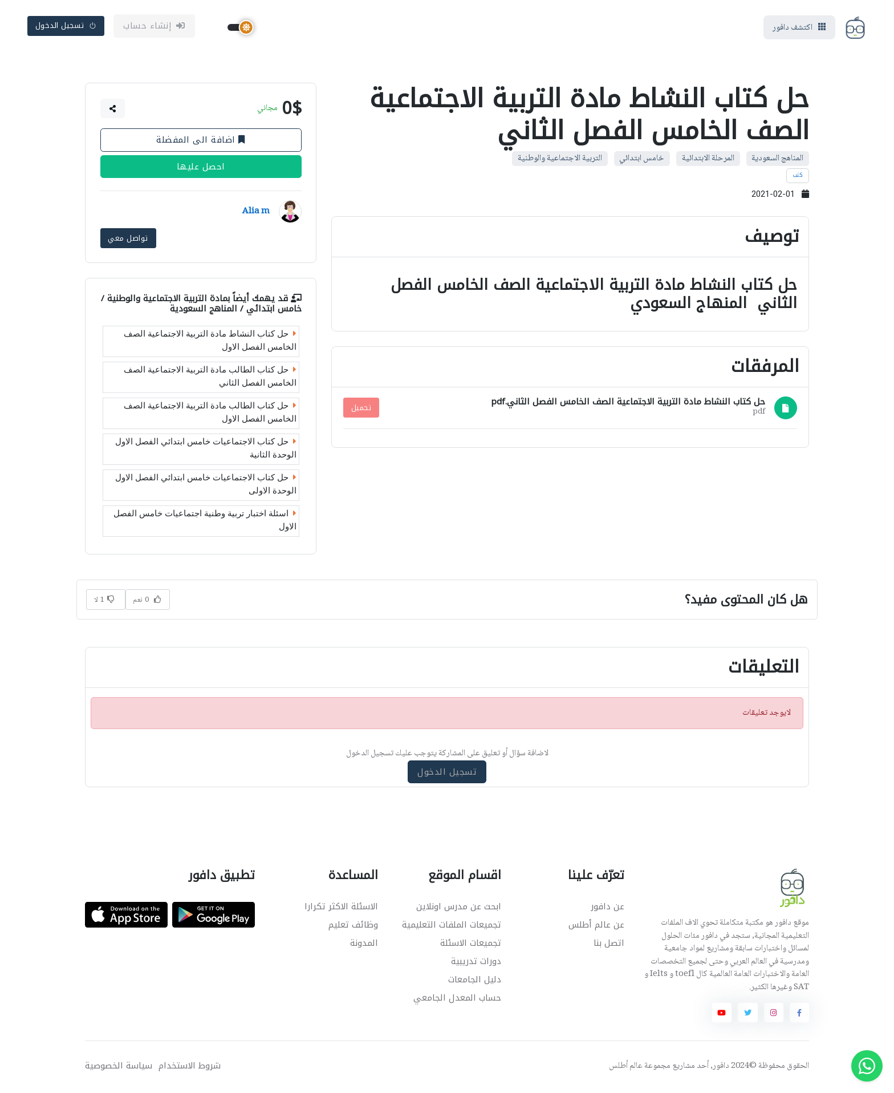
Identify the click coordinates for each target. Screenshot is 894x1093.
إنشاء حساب (154, 27)
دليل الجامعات (474, 981)
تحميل (361, 409)
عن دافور (607, 908)
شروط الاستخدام (190, 1067)
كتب (798, 177)
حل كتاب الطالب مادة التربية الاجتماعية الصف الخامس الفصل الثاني (210, 377)
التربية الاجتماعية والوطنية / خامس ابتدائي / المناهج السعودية (201, 304)
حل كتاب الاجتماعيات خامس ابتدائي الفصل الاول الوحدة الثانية (205, 449)
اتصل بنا (609, 944)
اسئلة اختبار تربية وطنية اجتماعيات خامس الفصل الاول (204, 521)
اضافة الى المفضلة (200, 141)
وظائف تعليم (353, 926)
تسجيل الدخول (66, 26)
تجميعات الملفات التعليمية (451, 926)
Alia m (256, 213)
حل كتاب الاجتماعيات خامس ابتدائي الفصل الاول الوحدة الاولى (205, 485)
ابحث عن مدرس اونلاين (458, 908)
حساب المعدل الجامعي (457, 999)
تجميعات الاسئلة (470, 944)
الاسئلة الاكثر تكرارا (341, 908)
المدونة (364, 944)
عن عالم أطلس (596, 926)
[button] (112, 110)
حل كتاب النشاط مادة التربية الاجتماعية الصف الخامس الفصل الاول (210, 341)
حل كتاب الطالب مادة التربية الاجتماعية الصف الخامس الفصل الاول (210, 413)
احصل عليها (201, 168)
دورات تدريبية (476, 962)
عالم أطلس (626, 1067)
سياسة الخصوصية (118, 1067)
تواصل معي (128, 239)
